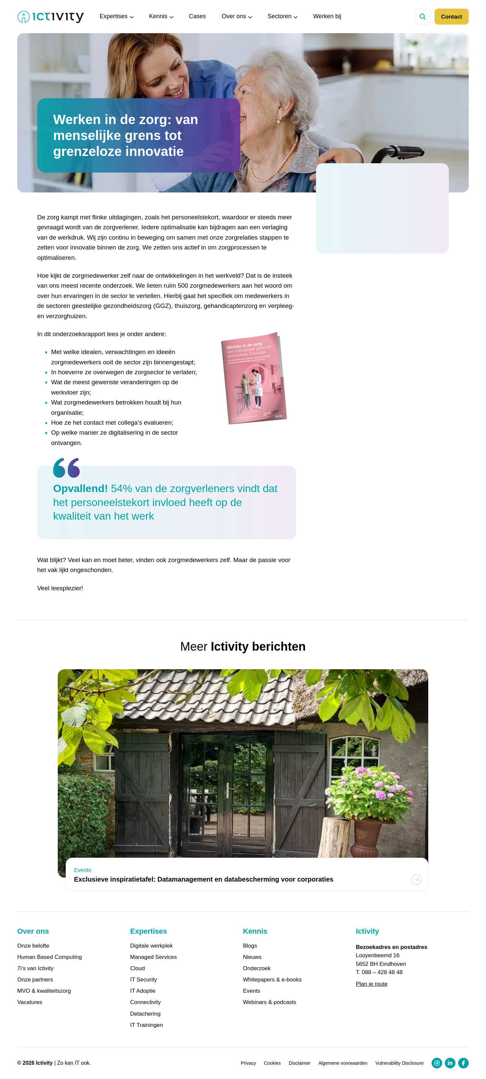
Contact (451, 17)
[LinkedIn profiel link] (450, 1063)
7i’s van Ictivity (35, 968)
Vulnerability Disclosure (399, 1063)
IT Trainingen (146, 1025)
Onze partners (35, 980)
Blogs (250, 946)
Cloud (137, 968)
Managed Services (153, 957)
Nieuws (252, 957)
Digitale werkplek (151, 946)
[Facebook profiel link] (463, 1063)
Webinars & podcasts (269, 1002)
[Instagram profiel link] (437, 1063)
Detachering (145, 1014)
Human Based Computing (49, 957)
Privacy (248, 1063)
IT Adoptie (142, 991)
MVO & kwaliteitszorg (44, 991)
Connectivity (145, 1002)
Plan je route (371, 984)
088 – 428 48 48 (382, 972)
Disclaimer (299, 1063)
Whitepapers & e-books (272, 980)
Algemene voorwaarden (342, 1063)
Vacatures (29, 1002)
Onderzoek (257, 968)
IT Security (143, 980)
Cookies (272, 1063)
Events (251, 991)
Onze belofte (33, 946)
